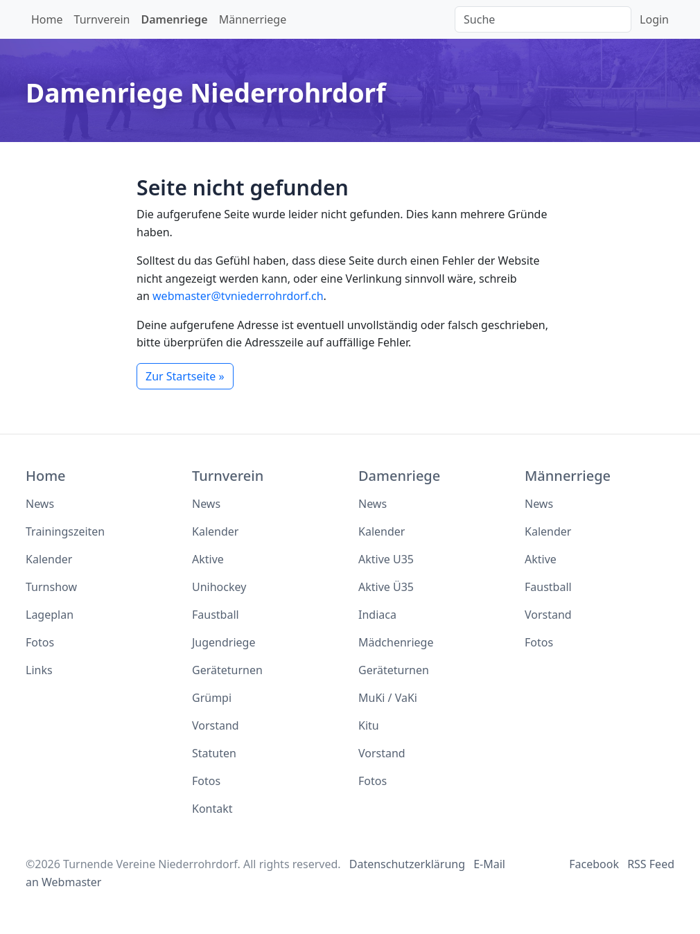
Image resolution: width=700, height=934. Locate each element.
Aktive (208, 559)
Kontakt (212, 808)
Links (39, 670)
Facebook (594, 864)
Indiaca (377, 614)
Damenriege (174, 19)
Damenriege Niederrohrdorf (206, 92)
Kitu (368, 725)
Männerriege (253, 19)
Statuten (214, 753)
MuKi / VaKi (387, 697)
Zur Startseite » (185, 376)
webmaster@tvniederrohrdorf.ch (238, 295)
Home (47, 19)
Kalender (49, 559)
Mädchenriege (395, 642)
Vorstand (215, 725)
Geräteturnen (227, 670)
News (40, 503)
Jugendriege (223, 642)
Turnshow (51, 586)
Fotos (40, 642)
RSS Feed (650, 864)
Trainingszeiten (65, 531)
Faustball (215, 614)
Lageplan (49, 614)
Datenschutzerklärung (407, 864)
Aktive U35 (386, 559)
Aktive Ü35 (386, 586)
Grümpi (211, 697)
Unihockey (219, 586)
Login (654, 19)
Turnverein (102, 19)
